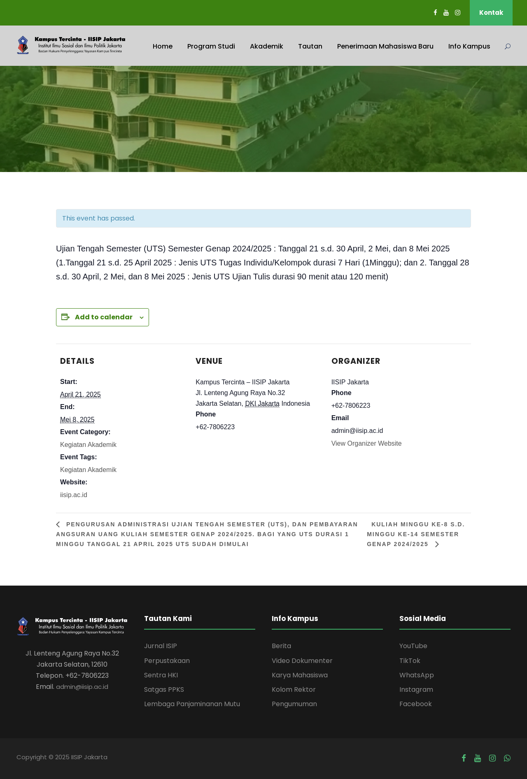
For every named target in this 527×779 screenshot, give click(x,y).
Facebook (415, 704)
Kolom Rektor (294, 689)
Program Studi (211, 46)
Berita (281, 646)
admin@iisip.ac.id (82, 686)
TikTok (409, 660)
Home (163, 46)
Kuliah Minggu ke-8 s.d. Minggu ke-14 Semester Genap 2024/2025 (416, 534)
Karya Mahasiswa (300, 675)
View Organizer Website (366, 443)
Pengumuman (294, 704)
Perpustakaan (167, 660)
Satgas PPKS (164, 689)
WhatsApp (416, 675)
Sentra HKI (161, 675)
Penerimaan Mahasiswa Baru (385, 46)
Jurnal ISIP (160, 646)
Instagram (416, 689)
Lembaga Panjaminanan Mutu (192, 704)
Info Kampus (469, 46)
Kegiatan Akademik (88, 444)
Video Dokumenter (302, 660)
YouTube (413, 646)
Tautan (310, 46)
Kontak (491, 12)
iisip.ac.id (73, 494)
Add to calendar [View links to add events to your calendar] (104, 317)
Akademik (266, 46)
